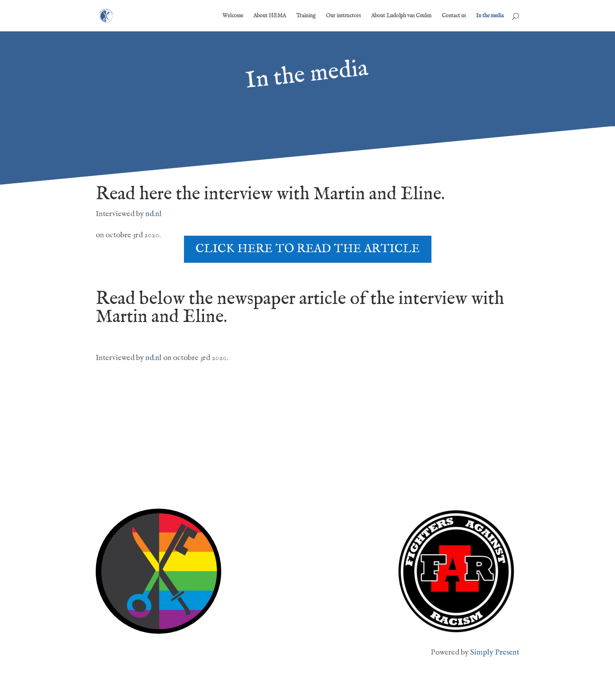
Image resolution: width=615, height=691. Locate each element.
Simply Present (494, 652)
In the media (490, 16)
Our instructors (343, 16)
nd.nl (154, 214)
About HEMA (269, 16)
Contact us (454, 16)
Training (306, 16)
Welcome (232, 16)
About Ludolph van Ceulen (401, 16)
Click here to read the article (308, 249)
